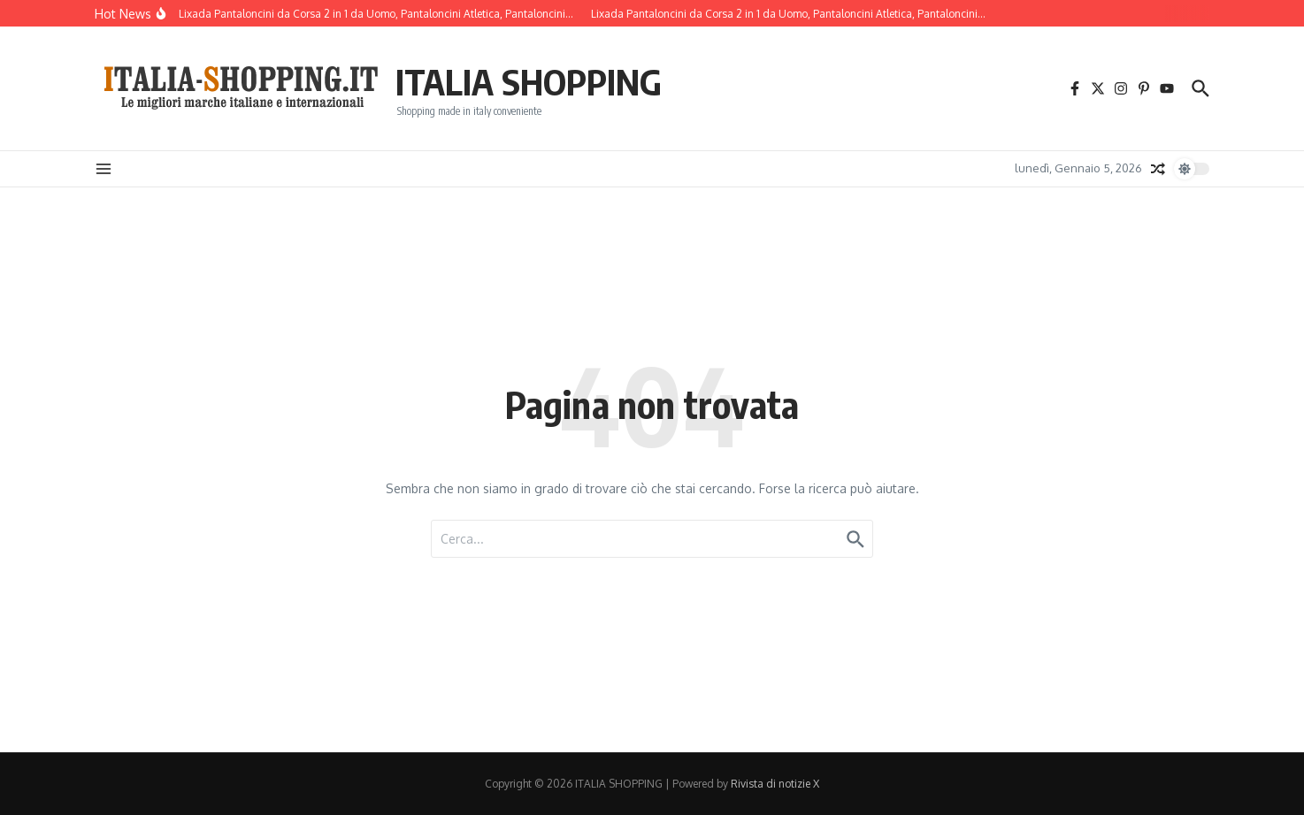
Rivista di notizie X (775, 783)
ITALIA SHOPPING (528, 81)
